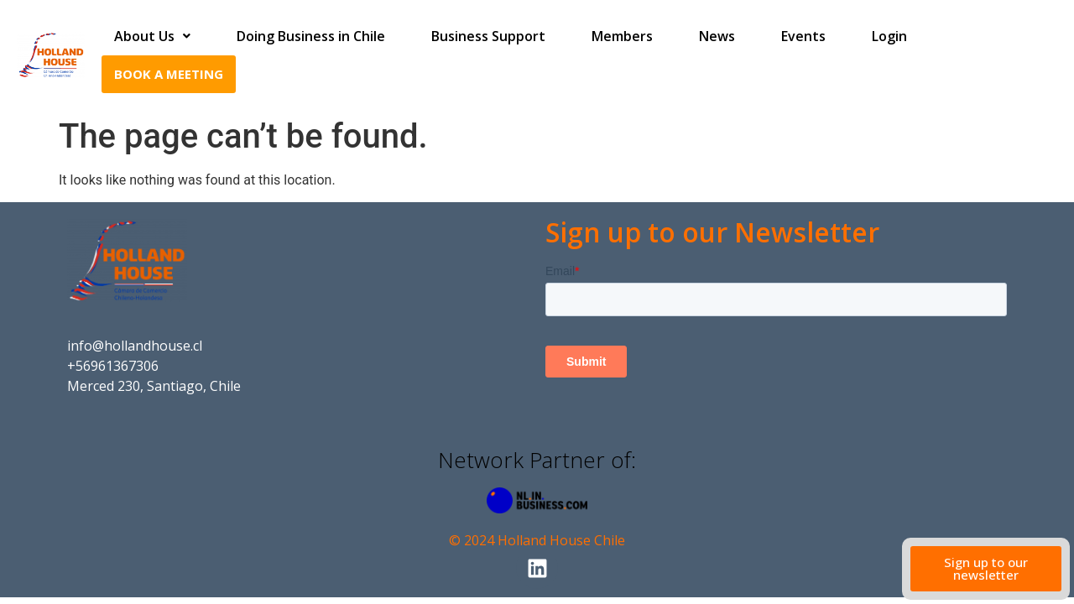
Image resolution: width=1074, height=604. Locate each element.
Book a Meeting (168, 73)
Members (622, 36)
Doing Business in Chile (311, 36)
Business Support (488, 36)
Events (803, 36)
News (717, 36)
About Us (152, 36)
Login (889, 36)
